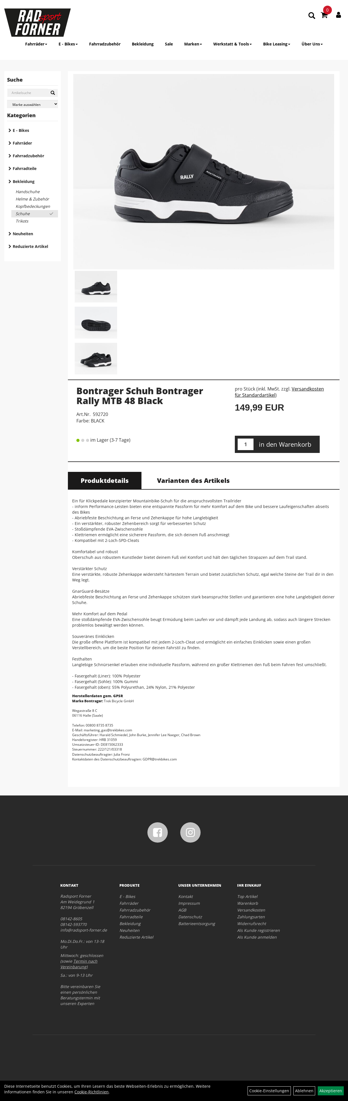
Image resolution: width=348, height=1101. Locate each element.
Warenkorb (247, 903)
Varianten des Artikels (193, 480)
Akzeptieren (330, 1090)
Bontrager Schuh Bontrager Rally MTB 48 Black (139, 396)
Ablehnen (304, 1090)
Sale (169, 44)
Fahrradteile (24, 168)
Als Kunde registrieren (258, 930)
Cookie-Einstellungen (269, 1090)
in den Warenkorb (285, 444)
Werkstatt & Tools (232, 44)
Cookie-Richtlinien (91, 1092)
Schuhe (23, 213)
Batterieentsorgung (196, 923)
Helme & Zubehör (32, 199)
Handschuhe (28, 191)
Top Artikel (247, 896)
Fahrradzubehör (105, 44)
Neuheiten (23, 233)
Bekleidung (143, 44)
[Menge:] (246, 444)
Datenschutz (190, 916)
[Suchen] (53, 93)
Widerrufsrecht (251, 923)
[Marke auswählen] (32, 104)
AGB (182, 910)
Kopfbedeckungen (33, 206)
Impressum (189, 903)
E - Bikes (68, 44)
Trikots (22, 221)
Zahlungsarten (251, 916)
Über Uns (312, 44)
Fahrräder (36, 44)
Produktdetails (105, 480)
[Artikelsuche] (311, 16)
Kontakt (185, 896)
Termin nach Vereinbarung (78, 963)
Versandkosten (251, 910)
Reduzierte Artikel (30, 246)
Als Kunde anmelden (257, 937)
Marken (193, 44)
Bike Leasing (276, 44)
